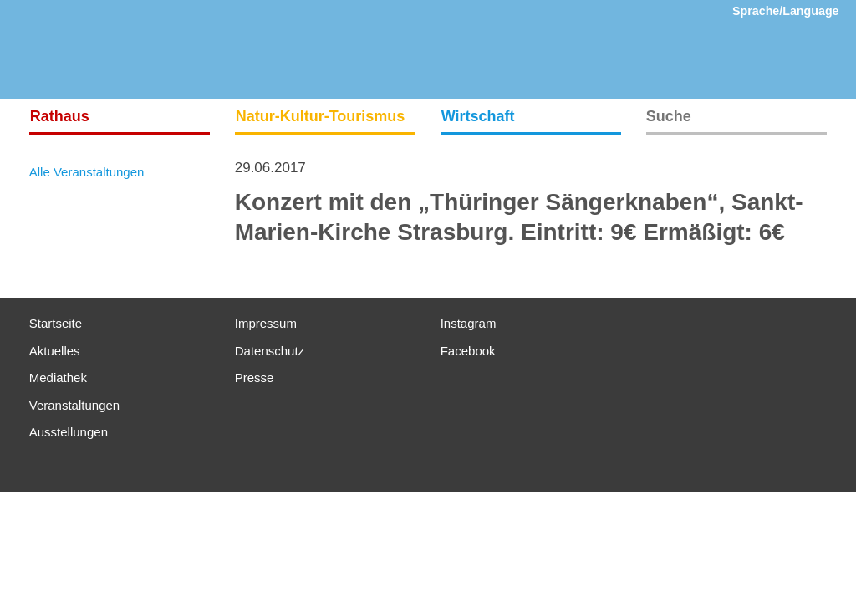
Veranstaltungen (74, 405)
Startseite (55, 323)
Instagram (469, 323)
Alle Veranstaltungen (87, 172)
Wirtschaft (478, 116)
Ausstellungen (68, 432)
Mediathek (58, 377)
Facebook (468, 351)
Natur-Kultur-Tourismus (320, 116)
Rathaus (59, 116)
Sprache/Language (785, 11)
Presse (254, 377)
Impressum (266, 323)
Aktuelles (54, 351)
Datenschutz (269, 351)
